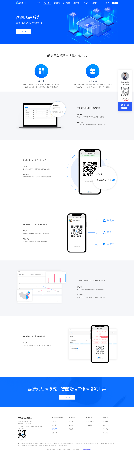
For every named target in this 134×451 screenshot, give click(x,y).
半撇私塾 (54, 443)
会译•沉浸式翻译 (29, 443)
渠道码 (71, 429)
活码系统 (54, 429)
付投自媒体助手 (39, 445)
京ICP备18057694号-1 (86, 449)
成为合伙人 (106, 425)
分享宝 (71, 425)
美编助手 (53, 445)
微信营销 (47, 445)
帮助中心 (105, 433)
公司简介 (105, 421)
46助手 (115, 443)
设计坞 (60, 443)
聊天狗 (110, 443)
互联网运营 (104, 443)
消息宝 (71, 421)
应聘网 (78, 443)
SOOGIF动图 (67, 443)
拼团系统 (54, 433)
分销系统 (54, 425)
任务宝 (54, 421)
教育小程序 (96, 443)
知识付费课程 (90, 421)
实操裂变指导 (90, 425)
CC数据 (49, 443)
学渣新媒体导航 (22, 445)
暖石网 (73, 443)
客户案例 (105, 429)
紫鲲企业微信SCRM (40, 443)
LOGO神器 (31, 445)
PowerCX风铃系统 (62, 445)
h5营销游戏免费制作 (87, 443)
